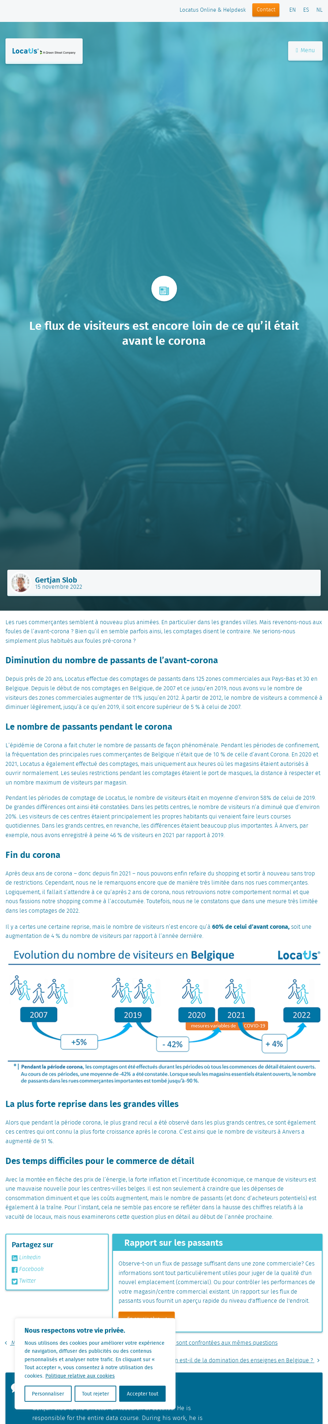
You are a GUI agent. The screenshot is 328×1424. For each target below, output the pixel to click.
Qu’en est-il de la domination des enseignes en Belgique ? (243, 1360)
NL (319, 10)
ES (306, 10)
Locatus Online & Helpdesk (213, 10)
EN (292, 10)
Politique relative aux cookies (80, 1375)
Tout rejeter (95, 1393)
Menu (305, 50)
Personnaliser (48, 1393)
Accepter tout (142, 1393)
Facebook (28, 1269)
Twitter (24, 1281)
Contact (266, 9)
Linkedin (26, 1258)
